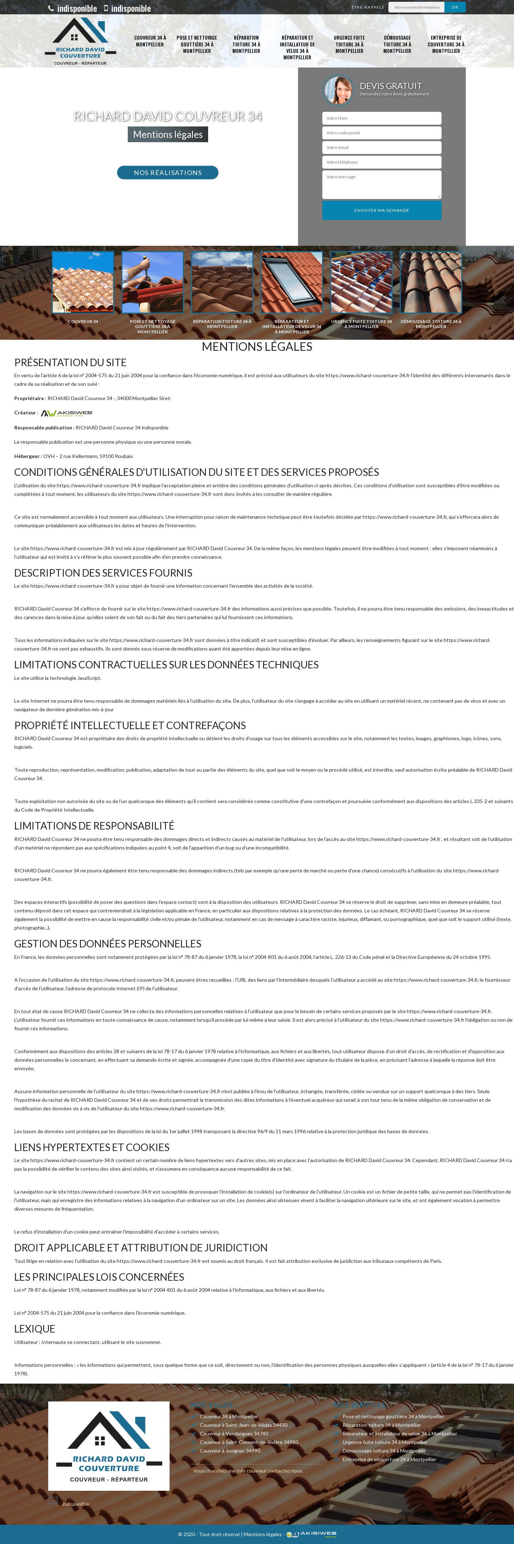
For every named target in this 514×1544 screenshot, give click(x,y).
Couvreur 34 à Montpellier (150, 41)
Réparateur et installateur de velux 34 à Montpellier (297, 47)
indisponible (72, 7)
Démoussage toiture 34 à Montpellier (397, 44)
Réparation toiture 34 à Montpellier (246, 44)
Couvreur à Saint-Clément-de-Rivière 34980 (249, 1442)
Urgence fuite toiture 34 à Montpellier (349, 44)
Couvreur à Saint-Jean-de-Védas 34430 (243, 1425)
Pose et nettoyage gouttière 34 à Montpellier (197, 44)
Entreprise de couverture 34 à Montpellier (446, 44)
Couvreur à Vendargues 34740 (234, 1433)
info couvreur (252, 1471)
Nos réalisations (168, 172)
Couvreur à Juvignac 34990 (230, 1451)
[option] (83, 287)
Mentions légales (263, 1534)
